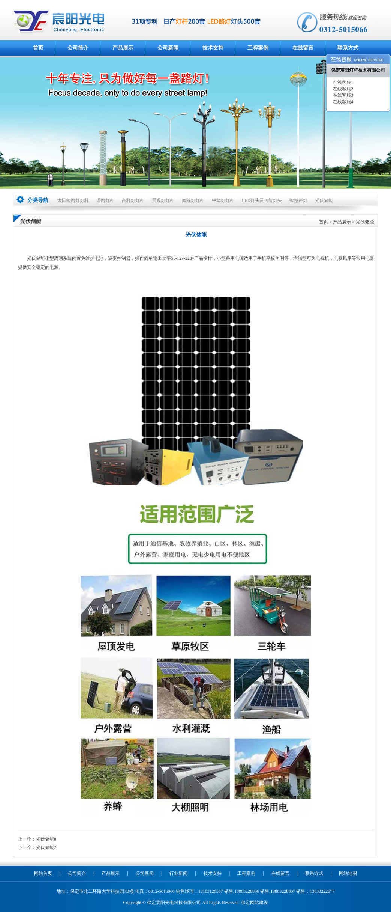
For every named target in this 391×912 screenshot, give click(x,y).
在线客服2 (342, 89)
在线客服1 (342, 82)
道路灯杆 (105, 200)
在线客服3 (342, 95)
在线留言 (302, 48)
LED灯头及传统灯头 (262, 200)
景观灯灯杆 (163, 200)
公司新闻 (167, 48)
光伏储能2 (46, 847)
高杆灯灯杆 (133, 200)
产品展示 (122, 48)
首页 (38, 48)
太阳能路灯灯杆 (73, 200)
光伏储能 (324, 200)
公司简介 (77, 48)
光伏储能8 (46, 839)
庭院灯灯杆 (193, 200)
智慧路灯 (298, 200)
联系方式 (347, 48)
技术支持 (212, 48)
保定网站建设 (254, 902)
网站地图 (348, 873)
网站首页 (43, 873)
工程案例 (257, 48)
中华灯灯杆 (223, 200)
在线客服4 (342, 101)
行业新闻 (178, 873)
